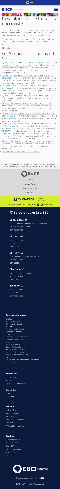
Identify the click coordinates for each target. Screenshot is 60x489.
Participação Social (14, 324)
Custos (8, 334)
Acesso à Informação (42, 199)
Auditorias (10, 327)
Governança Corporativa (16, 384)
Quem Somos (11, 377)
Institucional (11, 319)
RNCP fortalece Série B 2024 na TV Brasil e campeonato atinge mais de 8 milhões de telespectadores (29, 64)
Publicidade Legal (13, 449)
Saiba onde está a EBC (29, 213)
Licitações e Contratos (15, 339)
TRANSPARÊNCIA (24, 199)
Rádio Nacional (12, 413)
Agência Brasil (12, 410)
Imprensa (9, 380)
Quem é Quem (12, 390)
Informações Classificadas (16, 350)
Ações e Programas (13, 322)
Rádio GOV (10, 446)
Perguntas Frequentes (15, 352)
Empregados (11, 342)
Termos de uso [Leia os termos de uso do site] (39, 484)
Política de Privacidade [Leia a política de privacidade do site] (24, 484)
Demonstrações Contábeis (16, 329)
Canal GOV (10, 456)
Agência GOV (11, 452)
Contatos (9, 387)
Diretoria (9, 393)
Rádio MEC (10, 416)
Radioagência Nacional (15, 420)
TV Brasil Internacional (15, 426)
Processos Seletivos (14, 344)
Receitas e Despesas (14, 332)
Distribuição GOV (13, 440)
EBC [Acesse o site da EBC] (42, 478)
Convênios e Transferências (17, 337)
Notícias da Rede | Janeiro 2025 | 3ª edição (22, 151)
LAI (7, 357)
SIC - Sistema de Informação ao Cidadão (22, 360)
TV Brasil (9, 423)
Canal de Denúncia (14, 362)
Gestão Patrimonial (13, 347)
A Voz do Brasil (12, 443)
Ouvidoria (10, 396)
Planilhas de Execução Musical (18, 355)
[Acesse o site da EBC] (30, 469)
